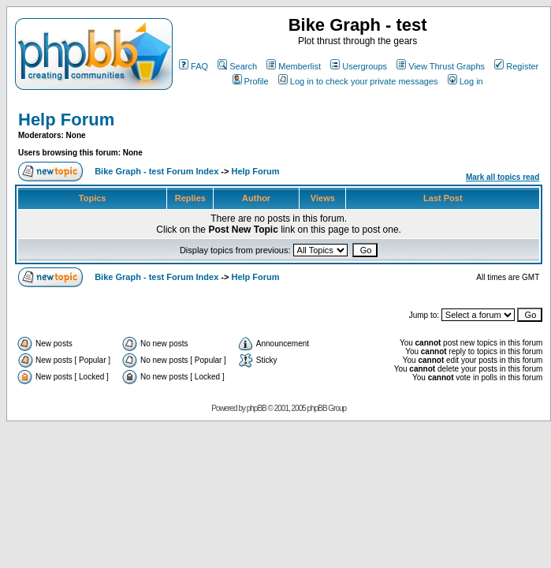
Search (237, 66)
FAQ (193, 66)
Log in (465, 81)
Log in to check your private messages (358, 81)
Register (516, 66)
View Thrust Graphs (440, 66)
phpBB (256, 408)
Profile (251, 81)
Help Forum (66, 119)
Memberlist (293, 66)
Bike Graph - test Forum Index (156, 171)
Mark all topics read (502, 177)
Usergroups (358, 66)
